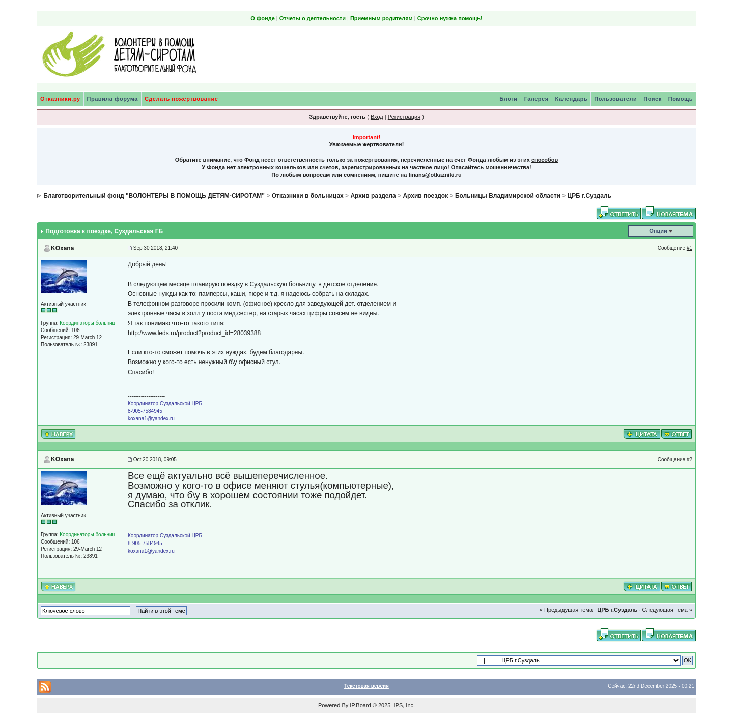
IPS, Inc (403, 705)
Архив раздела (373, 195)
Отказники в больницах (308, 195)
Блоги (508, 99)
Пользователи (615, 99)
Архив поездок (425, 195)
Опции (658, 231)
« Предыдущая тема (566, 610)
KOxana (62, 248)
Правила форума (112, 99)
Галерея (536, 99)
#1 (689, 248)
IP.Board (360, 705)
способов (544, 160)
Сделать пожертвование (181, 99)
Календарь (571, 99)
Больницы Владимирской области (507, 195)
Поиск (652, 99)
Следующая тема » (667, 610)
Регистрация (404, 117)
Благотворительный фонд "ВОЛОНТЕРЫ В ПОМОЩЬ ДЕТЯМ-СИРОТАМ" (154, 195)
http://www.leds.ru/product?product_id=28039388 (194, 333)
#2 (689, 459)
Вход (377, 117)
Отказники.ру (60, 99)
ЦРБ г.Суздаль (589, 195)
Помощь (680, 99)
